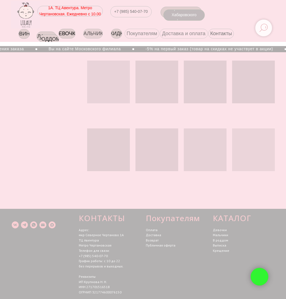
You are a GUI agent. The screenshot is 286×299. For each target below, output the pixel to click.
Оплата (152, 230)
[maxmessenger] (52, 224)
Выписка (219, 245)
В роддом (220, 240)
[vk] (15, 224)
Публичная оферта (160, 245)
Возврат (152, 240)
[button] (131, 11)
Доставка (153, 235)
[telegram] (24, 224)
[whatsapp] (33, 224)
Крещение (221, 250)
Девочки (220, 230)
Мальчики (220, 235)
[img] (25, 15)
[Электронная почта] (42, 224)
